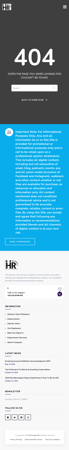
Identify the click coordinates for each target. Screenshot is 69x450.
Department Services (17, 337)
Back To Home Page (33, 100)
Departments (13, 319)
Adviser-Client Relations (18, 314)
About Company (14, 342)
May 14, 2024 (10, 364)
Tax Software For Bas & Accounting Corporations (27, 369)
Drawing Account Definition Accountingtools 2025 (27, 361)
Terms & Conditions (52, 439)
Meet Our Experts (15, 333)
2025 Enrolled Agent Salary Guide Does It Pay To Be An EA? (32, 378)
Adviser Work (13, 323)
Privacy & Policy (16, 439)
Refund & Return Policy (33, 439)
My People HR (34, 435)
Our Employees (14, 328)
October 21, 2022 (11, 381)
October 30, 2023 (11, 372)
